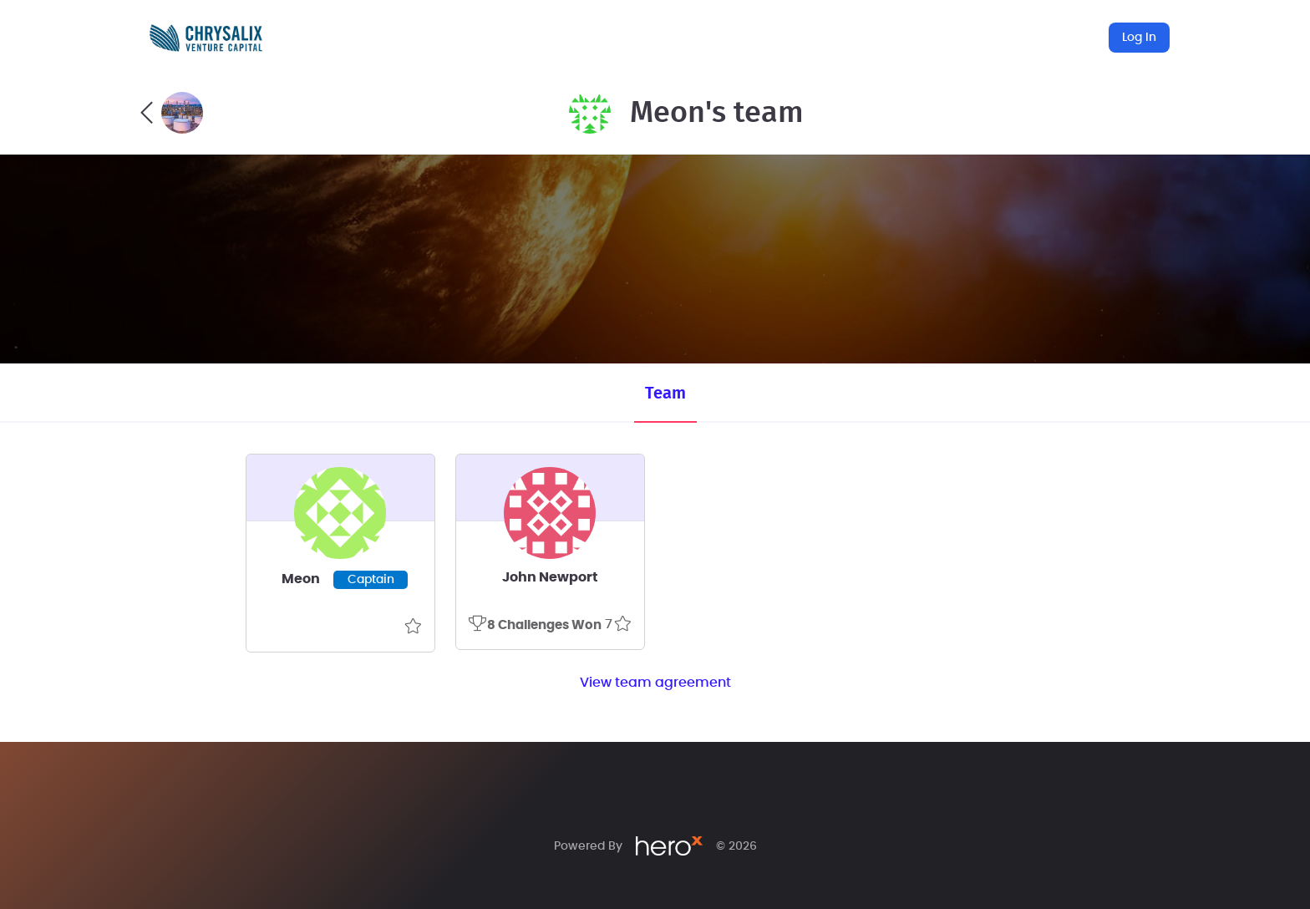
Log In (1139, 37)
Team (665, 393)
